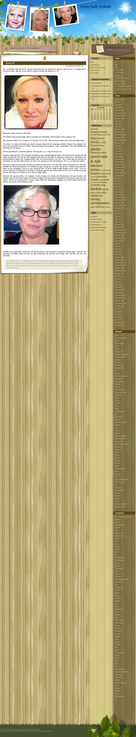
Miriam (117, 455)
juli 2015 (118, 145)
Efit (116, 65)
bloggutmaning (120, 525)
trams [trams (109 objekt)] (92, 193)
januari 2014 (119, 194)
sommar (118, 644)
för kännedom (119, 560)
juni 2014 (118, 181)
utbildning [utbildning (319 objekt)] (96, 195)
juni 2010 (118, 311)
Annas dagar (119, 343)
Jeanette (118, 403)
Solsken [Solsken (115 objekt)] (103, 182)
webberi (117, 691)
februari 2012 (119, 257)
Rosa (117, 471)
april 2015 (118, 154)
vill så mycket (74, 265)
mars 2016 (118, 126)
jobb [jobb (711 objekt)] (93, 157)
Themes (118, 493)
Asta (116, 346)
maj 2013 (118, 216)
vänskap (118, 688)
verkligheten (65, 265)
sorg (116, 647)
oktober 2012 (119, 235)
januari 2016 (119, 132)
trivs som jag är (43, 265)
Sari (116, 476)
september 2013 (120, 205)
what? (117, 693)
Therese (118, 496)
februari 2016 (119, 129)
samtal (117, 628)
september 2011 (120, 271)
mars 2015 (118, 156)
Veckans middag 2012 (124, 86)
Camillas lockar (120, 357)
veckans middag (120, 683)
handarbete (119, 568)
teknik (117, 661)
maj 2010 (118, 314)
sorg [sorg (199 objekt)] (103, 185)
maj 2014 (118, 184)
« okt (95, 121)
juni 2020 (118, 105)
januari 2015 (119, 162)
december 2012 (120, 230)
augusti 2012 (119, 241)
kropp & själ (68, 261)
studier (117, 655)
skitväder (118, 636)
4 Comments (13, 268)
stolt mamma (119, 653)
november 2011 (120, 265)
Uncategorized (120, 669)
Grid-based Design (98, 230)
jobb (116, 585)
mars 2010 (118, 320)
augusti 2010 (119, 306)
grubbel (117, 565)
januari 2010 (119, 325)
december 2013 (120, 197)
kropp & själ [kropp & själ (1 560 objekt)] (99, 158)
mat (116, 604)
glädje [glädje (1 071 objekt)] (95, 149)
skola (117, 639)
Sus (116, 485)
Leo (116, 428)
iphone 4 (118, 576)
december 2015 (120, 135)
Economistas (119, 368)
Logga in (95, 216)
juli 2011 (118, 276)
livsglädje (31, 263)
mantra (117, 601)
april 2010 (118, 317)
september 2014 (120, 173)
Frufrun (117, 387)
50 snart (29, 261)
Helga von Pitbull (121, 392)
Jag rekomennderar (121, 579)
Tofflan (94, 83)
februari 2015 (119, 159)
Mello (117, 606)
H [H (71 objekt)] (101, 150)
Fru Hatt (118, 384)
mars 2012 (118, 254)
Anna (117, 341)
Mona (117, 457)
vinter (117, 685)
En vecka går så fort (98, 67)
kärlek (117, 595)
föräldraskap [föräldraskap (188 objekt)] (97, 145)
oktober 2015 (119, 137)
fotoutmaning (119, 557)
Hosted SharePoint (45, 731)
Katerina (118, 419)
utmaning (118, 677)
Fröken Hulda (119, 389)
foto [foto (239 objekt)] (104, 142)
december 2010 (120, 295)
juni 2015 (118, 148)
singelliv (117, 634)
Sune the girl (119, 482)
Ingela (117, 400)
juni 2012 (118, 246)
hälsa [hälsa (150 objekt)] (104, 152)
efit (116, 541)
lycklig (52, 263)
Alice (116, 335)
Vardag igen (96, 65)
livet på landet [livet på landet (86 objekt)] (105, 170)
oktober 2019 (119, 110)
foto (116, 555)
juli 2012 (118, 243)
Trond (117, 501)
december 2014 (120, 165)
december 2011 (120, 262)
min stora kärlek (68, 263)
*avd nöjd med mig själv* (123, 516)
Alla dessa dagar (120, 338)
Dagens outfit (119, 536)
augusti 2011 (119, 273)
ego (33, 261)
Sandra (117, 474)
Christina (118, 362)
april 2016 (118, 124)
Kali (116, 414)
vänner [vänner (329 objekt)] (100, 206)
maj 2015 (118, 151)
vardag (59, 265)
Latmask (118, 598)
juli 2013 (118, 211)
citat (116, 530)
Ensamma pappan (121, 376)
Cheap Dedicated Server (16, 731)
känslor (18, 263)
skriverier (118, 642)
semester (118, 631)
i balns (58, 261)
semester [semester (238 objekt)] (102, 176)
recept (117, 625)
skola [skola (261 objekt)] (106, 179)
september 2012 (120, 238)
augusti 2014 (119, 175)
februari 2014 (119, 192)
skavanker (24, 265)
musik (117, 612)
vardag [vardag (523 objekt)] (95, 199)
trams (117, 663)
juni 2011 (118, 279)
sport (116, 650)
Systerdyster (119, 490)
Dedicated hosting (32, 731)
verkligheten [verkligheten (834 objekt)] (100, 203)
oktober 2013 (119, 203)
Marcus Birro (119, 441)
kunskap (118, 590)
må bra (76, 263)
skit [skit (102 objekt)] (101, 180)
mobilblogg (118, 609)
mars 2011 (118, 287)
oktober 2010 (119, 300)
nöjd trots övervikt (11, 265)
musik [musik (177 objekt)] (108, 173)
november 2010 (120, 298)
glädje (42, 261)
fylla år (38, 261)
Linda (117, 430)
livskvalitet (38, 263)
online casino (119, 620)
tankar (17, 261)
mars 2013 (118, 222)
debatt (117, 538)
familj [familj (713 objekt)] (94, 142)
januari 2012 (119, 260)
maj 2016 (118, 121)
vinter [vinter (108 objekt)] (92, 207)
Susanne (118, 487)
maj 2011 (118, 281)
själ (19, 265)
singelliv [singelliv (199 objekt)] (94, 179)
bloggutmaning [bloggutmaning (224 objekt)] (98, 132)
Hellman (118, 395)
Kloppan (118, 425)
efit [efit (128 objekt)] (108, 134)
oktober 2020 (119, 99)
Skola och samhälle (121, 479)
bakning (117, 519)
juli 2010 (118, 309)
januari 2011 (119, 292)
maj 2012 (118, 249)
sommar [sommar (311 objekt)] (95, 184)
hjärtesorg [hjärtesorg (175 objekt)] (95, 152)
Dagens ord (119, 533)
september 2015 (120, 140)
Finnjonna (118, 379)
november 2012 (120, 233)
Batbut (117, 349)
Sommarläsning (122, 78)
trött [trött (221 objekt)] (103, 192)
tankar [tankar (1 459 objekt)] (96, 189)
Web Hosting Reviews (99, 227)
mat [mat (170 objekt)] (102, 173)
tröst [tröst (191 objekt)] (98, 192)
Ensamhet (95, 73)
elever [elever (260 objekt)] (100, 138)
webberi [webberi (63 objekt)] (107, 207)
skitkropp (30, 265)
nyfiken (117, 615)
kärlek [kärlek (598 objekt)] (94, 170)
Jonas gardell (119, 411)
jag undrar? (119, 582)
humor (117, 571)
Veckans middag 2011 (124, 89)
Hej (93, 62)
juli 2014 (118, 178)
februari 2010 (119, 322)
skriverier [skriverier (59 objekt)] (93, 182)
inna (82, 66)
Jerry (116, 406)
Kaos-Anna (119, 417)
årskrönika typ (119, 696)
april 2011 (118, 284)
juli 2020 (118, 102)
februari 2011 (119, 290)
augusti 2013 (119, 208)
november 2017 (120, 113)
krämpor (13, 263)
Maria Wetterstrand (121, 444)
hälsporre (52, 261)
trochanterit (52, 265)
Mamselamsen (120, 438)
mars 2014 (118, 189)
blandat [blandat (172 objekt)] (94, 129)
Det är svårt (96, 70)
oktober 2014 (119, 170)
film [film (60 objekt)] (100, 142)
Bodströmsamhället (121, 354)
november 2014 (120, 167)
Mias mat (118, 449)
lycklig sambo (58, 263)
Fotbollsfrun (119, 381)
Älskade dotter (120, 506)
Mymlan (117, 463)
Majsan (117, 433)
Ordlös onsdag (120, 81)
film (116, 552)
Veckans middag (120, 84)
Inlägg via (97, 219)
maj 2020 (118, 107)
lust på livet (45, 263)
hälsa (46, 261)
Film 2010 (120, 72)
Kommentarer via (99, 222)
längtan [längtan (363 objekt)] (95, 173)
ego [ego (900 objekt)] (93, 138)
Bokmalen (118, 76)
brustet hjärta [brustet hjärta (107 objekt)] (96, 135)
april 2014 (118, 186)
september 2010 (120, 303)
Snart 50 (10, 63)
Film (116, 67)
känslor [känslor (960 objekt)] (96, 166)
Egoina (117, 373)
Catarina (118, 360)
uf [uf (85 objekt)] (106, 193)
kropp (62, 261)
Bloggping (118, 351)
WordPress (36, 729)
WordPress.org (97, 224)
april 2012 (118, 252)
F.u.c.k (117, 546)
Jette (116, 408)
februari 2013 (119, 224)
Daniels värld (119, 365)
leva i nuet (25, 263)
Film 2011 (120, 70)
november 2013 (120, 200)
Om (116, 62)
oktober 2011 (119, 268)
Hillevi (117, 398)
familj (117, 549)
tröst (116, 666)
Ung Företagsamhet (122, 672)
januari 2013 (119, 227)
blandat (117, 522)
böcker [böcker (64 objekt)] (104, 135)
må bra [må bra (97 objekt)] (93, 177)
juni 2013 (118, 213)
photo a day (119, 623)
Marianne (118, 447)
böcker (117, 527)
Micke (117, 452)
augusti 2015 (119, 143)
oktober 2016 (119, 118)
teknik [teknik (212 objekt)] (105, 189)
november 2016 (120, 115)
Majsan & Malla (120, 436)
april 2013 (118, 219)
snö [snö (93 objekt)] (98, 182)
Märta (117, 466)
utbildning (118, 674)
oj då (116, 617)
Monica (117, 460)
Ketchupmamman (121, 422)
